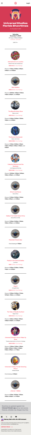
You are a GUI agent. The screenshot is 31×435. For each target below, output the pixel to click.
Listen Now (7, 427)
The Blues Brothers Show (15, 111)
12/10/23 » (18, 39)
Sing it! (15, 286)
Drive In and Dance (15, 192)
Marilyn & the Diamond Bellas (15, 260)
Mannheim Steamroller (15, 240)
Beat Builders (15, 87)
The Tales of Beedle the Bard (15, 312)
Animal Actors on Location (15, 62)
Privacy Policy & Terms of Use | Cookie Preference (11, 430)
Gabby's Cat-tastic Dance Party (15, 216)
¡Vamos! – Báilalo (15, 391)
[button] (15, 43)
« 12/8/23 (12, 39)
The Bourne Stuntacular (15, 137)
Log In (28, 3)
